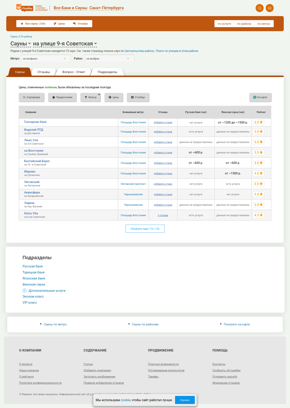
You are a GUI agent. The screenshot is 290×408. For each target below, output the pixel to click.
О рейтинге (26, 376)
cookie (125, 400)
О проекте (25, 364)
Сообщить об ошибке (226, 370)
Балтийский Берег (37, 161)
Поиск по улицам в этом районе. (177, 50)
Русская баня (33, 266)
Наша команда (29, 370)
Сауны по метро (53, 324)
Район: (78, 58)
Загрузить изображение (99, 376)
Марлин (29, 171)
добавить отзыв (163, 122)
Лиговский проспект (133, 183)
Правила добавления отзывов (104, 382)
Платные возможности (163, 364)
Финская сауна (34, 284)
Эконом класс (33, 296)
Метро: (15, 58)
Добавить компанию (97, 370)
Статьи (88, 364)
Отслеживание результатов (166, 370)
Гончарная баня (35, 122)
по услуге (224, 24)
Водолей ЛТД (33, 130)
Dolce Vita (31, 213)
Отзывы (80, 23)
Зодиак (29, 203)
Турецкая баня (34, 272)
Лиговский (31, 182)
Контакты (218, 364)
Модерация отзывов (226, 382)
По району (26, 36)
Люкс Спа (31, 140)
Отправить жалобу (224, 376)
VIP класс (30, 302)
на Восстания (33, 150)
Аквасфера (32, 192)
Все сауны (33, 23)
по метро (263, 24)
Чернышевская (133, 194)
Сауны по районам (143, 324)
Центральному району (139, 50)
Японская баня (34, 278)
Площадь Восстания (133, 122)
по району (244, 24)
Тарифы (153, 376)
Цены (59, 23)
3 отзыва (163, 215)
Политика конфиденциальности (40, 382)
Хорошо (185, 400)
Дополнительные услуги (47, 291)
